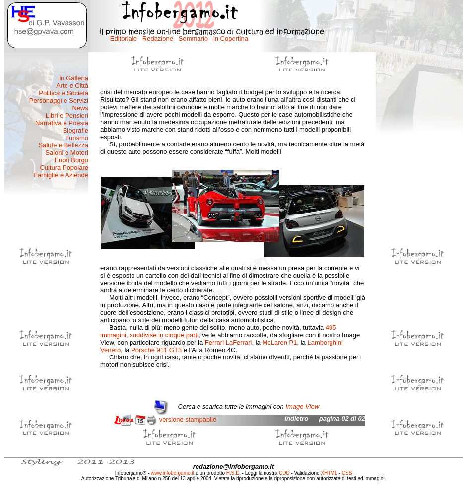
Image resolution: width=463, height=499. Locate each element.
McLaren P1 (279, 342)
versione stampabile (188, 419)
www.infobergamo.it (172, 473)
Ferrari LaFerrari (228, 342)
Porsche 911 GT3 (156, 350)
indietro (296, 418)
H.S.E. (233, 473)
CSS (347, 473)
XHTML (329, 473)
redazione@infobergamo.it (233, 466)
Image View (302, 406)
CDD (284, 473)
